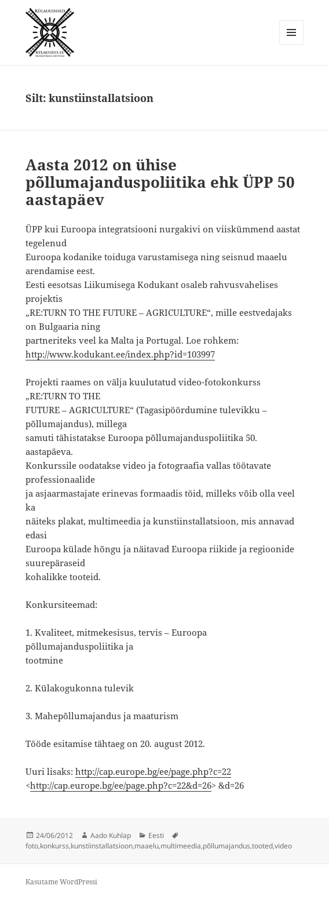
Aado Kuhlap (110, 835)
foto (31, 846)
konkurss (54, 846)
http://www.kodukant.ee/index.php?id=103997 (120, 354)
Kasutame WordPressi (61, 882)
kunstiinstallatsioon (102, 846)
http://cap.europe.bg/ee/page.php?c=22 (153, 771)
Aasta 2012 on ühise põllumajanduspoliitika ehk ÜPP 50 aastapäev (160, 182)
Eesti (156, 835)
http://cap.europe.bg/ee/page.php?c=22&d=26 (120, 785)
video (283, 846)
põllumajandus (226, 846)
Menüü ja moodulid (292, 44)
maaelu (146, 846)
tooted (262, 846)
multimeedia (180, 846)
